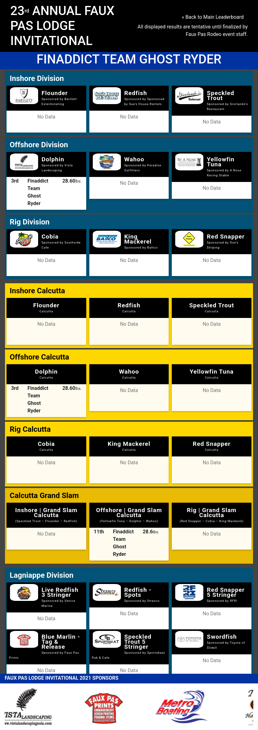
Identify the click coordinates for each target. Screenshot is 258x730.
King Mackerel (138, 239)
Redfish (135, 93)
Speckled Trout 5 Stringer (137, 641)
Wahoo (134, 159)
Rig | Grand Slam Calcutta (212, 514)
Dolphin (53, 159)
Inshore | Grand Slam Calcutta (46, 514)
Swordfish (222, 636)
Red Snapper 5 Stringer (226, 592)
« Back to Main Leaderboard (213, 17)
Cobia (50, 236)
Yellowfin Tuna (220, 162)
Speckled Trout (220, 95)
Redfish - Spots (137, 592)
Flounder (55, 93)
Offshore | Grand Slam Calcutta (129, 514)
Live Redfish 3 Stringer (60, 592)
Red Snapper (226, 236)
